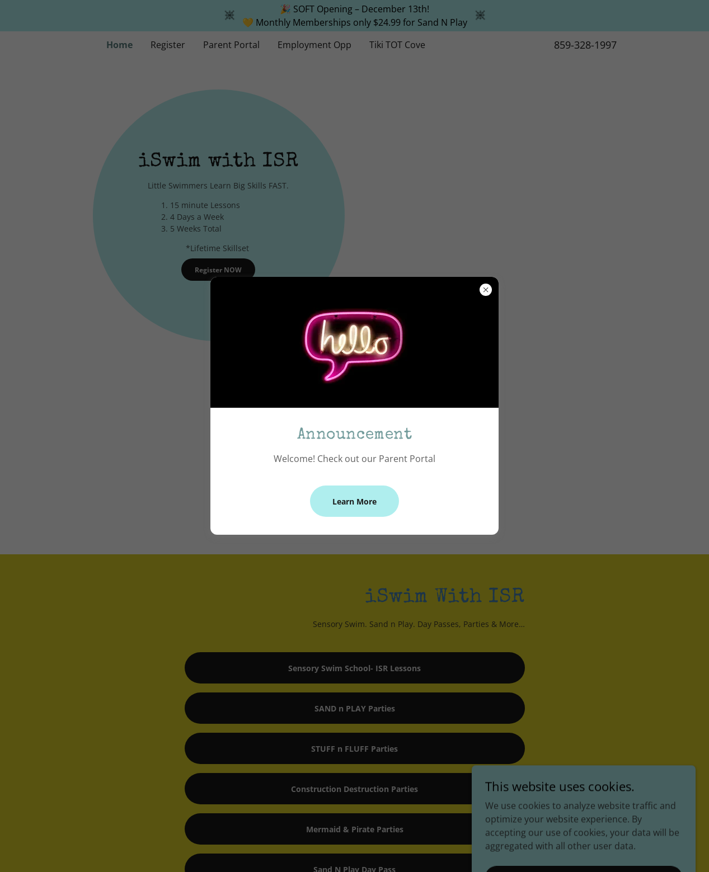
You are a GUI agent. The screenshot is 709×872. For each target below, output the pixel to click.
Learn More (354, 501)
